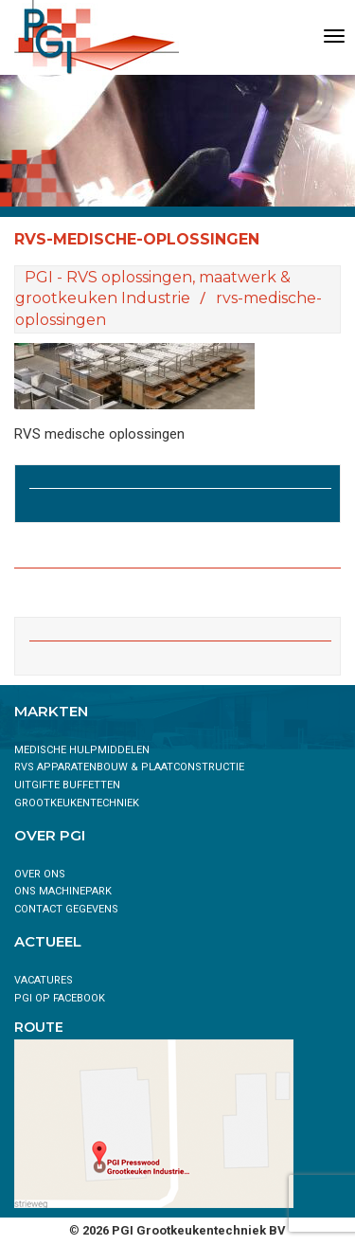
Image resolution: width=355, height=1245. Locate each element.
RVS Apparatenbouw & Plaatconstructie (129, 767)
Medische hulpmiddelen (82, 750)
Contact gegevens (66, 909)
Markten (51, 711)
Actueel (47, 941)
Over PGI (49, 835)
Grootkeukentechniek (76, 803)
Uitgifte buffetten (67, 785)
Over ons (39, 874)
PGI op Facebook (59, 998)
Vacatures (43, 980)
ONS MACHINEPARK (63, 891)
